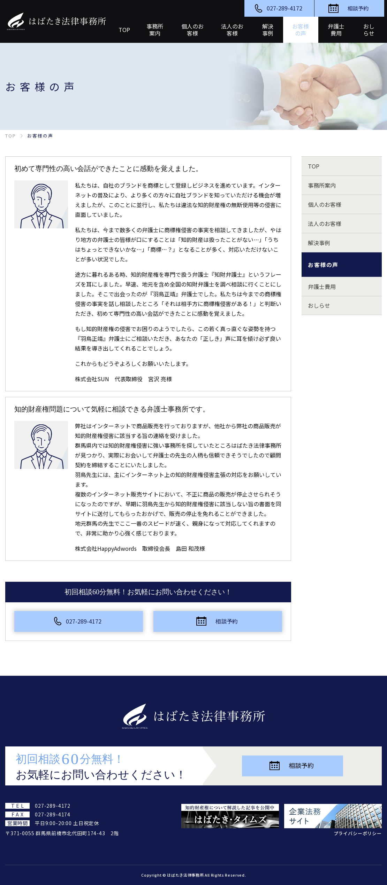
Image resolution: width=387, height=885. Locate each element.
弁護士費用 (322, 286)
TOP (313, 166)
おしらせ (319, 305)
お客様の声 (323, 264)
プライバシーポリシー (358, 833)
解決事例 (319, 242)
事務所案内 (322, 185)
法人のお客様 (324, 223)
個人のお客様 (324, 204)
